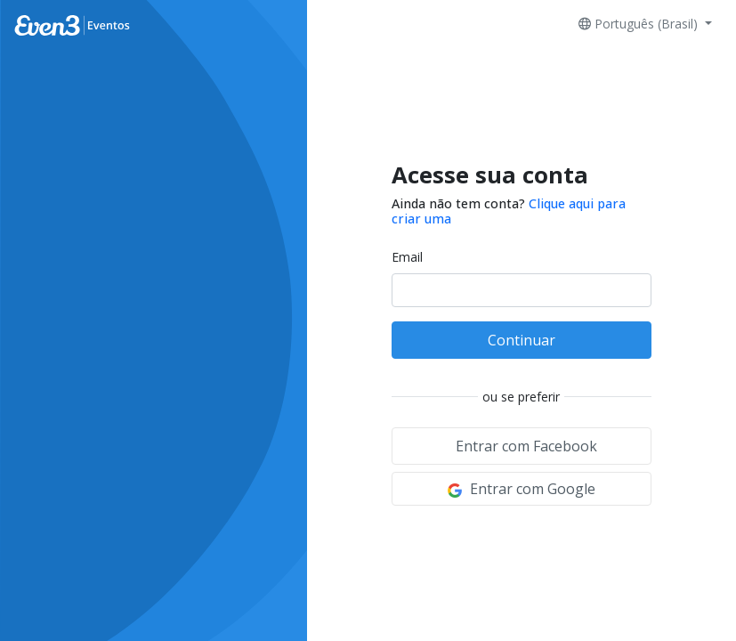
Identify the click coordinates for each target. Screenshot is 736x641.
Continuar (521, 340)
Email (407, 256)
